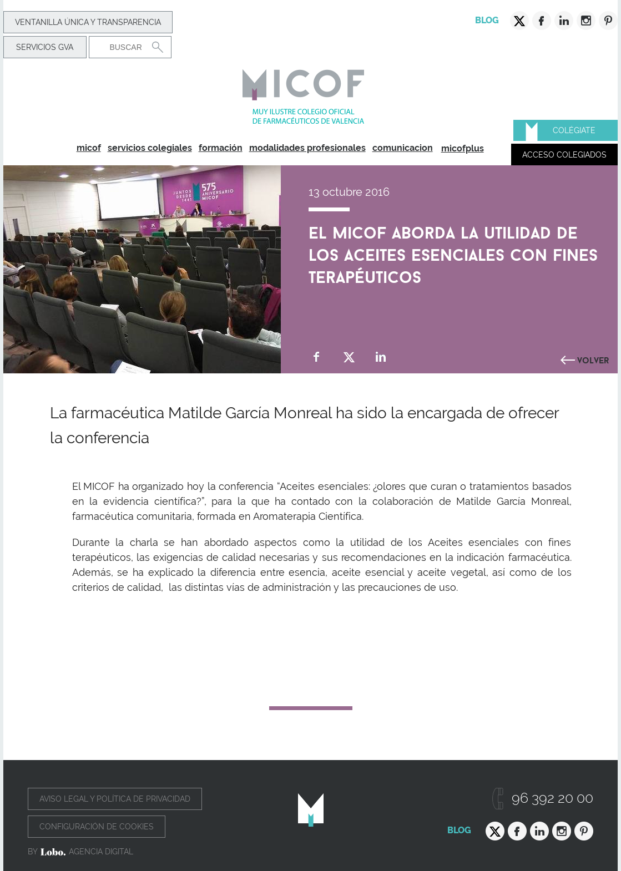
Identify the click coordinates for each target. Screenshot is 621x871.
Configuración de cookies (96, 826)
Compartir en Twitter (349, 357)
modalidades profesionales (307, 148)
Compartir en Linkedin (381, 357)
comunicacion (402, 148)
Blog (487, 20)
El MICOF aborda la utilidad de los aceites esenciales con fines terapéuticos (453, 252)
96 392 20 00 (552, 798)
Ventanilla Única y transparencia (88, 22)
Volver (593, 359)
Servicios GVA (44, 47)
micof (89, 148)
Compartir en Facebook (317, 357)
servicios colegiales (150, 148)
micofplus (462, 148)
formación (221, 148)
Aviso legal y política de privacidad (114, 798)
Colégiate (574, 130)
